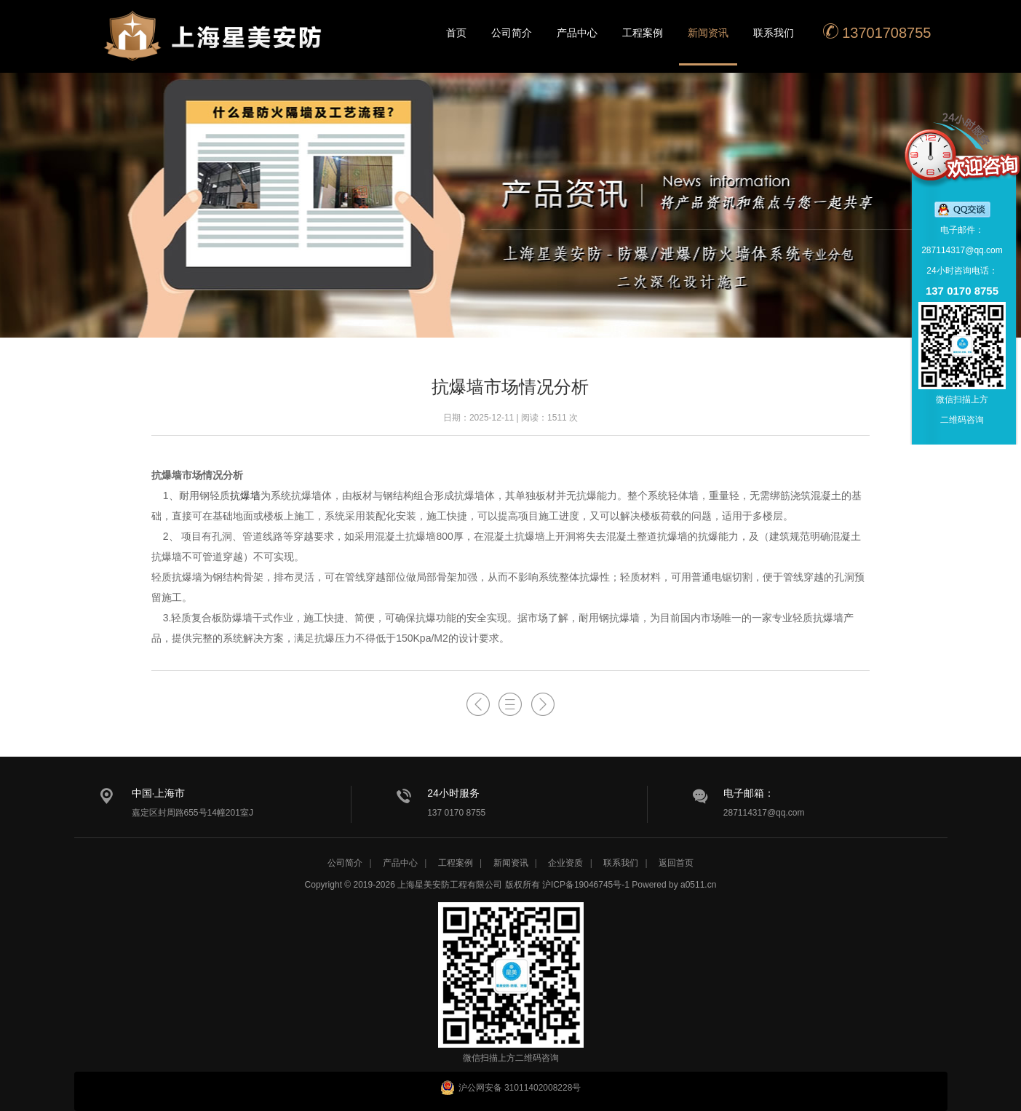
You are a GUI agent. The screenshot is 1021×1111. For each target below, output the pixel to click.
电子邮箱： (748, 793)
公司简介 (511, 33)
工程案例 (642, 33)
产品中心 (577, 33)
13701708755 (876, 32)
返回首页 (676, 863)
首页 (456, 33)
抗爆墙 (245, 495)
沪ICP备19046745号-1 (585, 885)
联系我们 (773, 33)
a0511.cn (698, 885)
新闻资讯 (708, 33)
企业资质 (565, 863)
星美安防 (216, 45)
